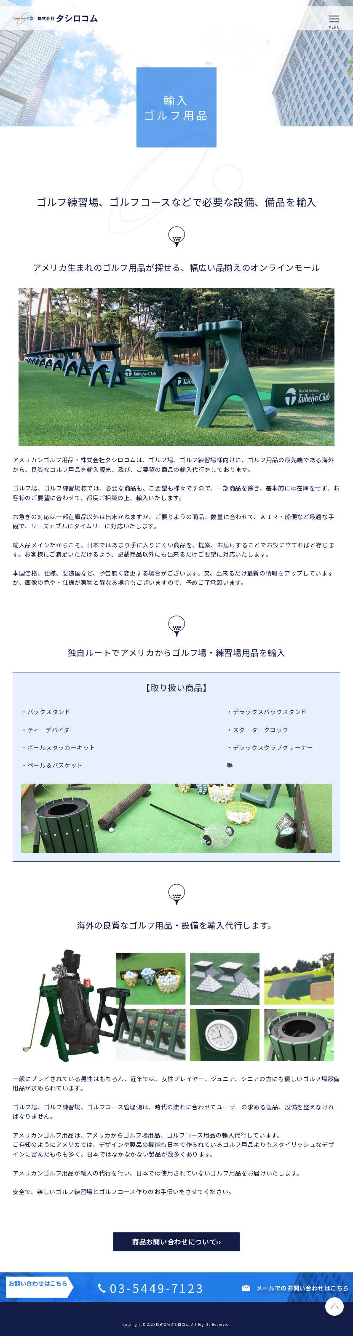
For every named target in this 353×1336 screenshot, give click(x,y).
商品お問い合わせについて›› (176, 1242)
